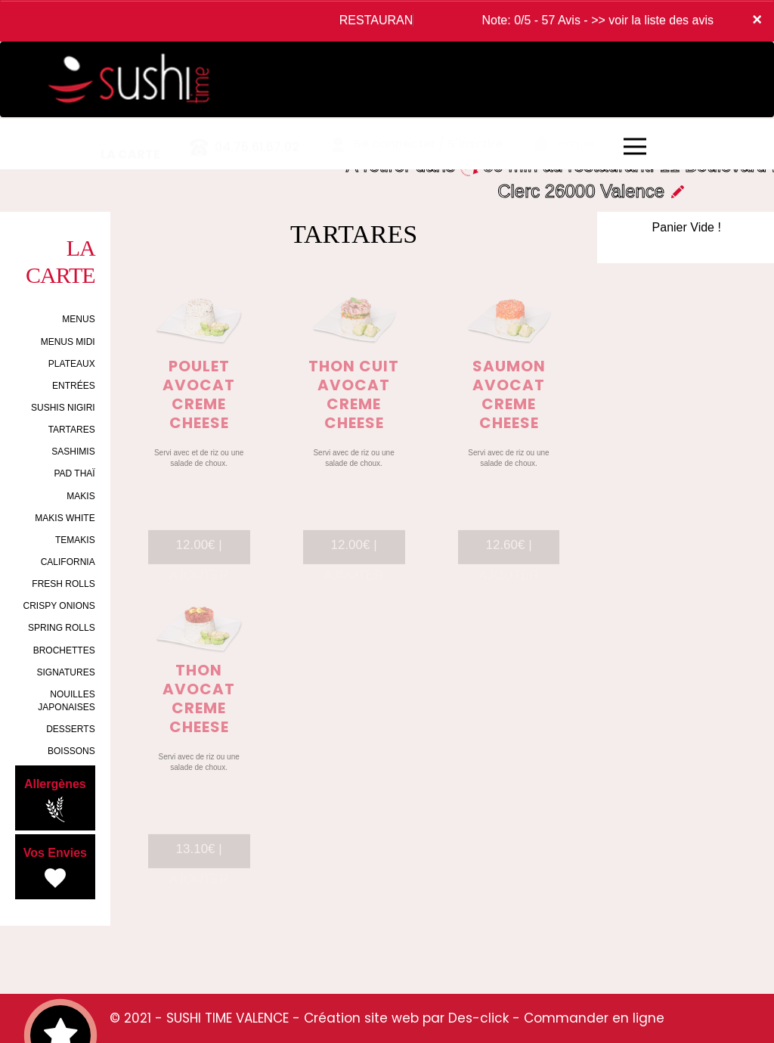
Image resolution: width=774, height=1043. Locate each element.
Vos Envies (55, 869)
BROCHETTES (64, 650)
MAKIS (80, 496)
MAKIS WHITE (64, 518)
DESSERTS (70, 729)
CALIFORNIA (68, 562)
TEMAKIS (75, 540)
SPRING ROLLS (61, 627)
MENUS (78, 319)
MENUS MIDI (68, 342)
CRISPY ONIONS (59, 606)
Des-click (478, 1018)
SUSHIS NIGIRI (63, 407)
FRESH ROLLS (63, 584)
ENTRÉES (73, 385)
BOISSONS (71, 751)
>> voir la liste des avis (652, 20)
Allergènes (55, 800)
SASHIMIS (72, 451)
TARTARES (71, 429)
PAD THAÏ (74, 473)
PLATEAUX (71, 364)
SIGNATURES (66, 672)
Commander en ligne (594, 1018)
